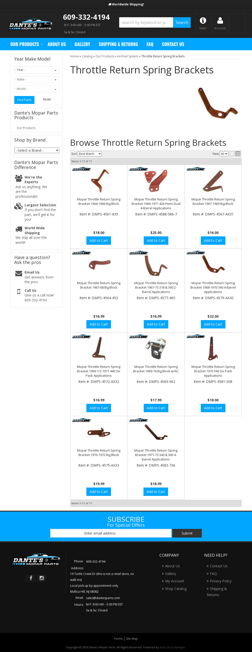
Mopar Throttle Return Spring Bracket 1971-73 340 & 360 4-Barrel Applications (155, 454)
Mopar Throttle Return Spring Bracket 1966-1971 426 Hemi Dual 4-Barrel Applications (156, 203)
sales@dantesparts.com (103, 598)
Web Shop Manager (173, 647)
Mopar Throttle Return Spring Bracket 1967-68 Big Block (98, 285)
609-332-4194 (86, 16)
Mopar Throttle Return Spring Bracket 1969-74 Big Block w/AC (156, 368)
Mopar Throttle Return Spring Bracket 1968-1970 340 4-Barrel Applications (213, 287)
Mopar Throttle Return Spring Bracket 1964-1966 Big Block (98, 201)
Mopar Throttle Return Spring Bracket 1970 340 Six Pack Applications (213, 371)
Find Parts (24, 100)
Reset (47, 99)
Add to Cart (99, 240)
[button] (155, 22)
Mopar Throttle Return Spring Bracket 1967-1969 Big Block (213, 201)
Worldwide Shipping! (128, 4)
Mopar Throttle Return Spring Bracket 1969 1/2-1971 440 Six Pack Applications (98, 371)
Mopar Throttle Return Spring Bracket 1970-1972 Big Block (98, 452)
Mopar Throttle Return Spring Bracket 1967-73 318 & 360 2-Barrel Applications (156, 287)
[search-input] (146, 22)
